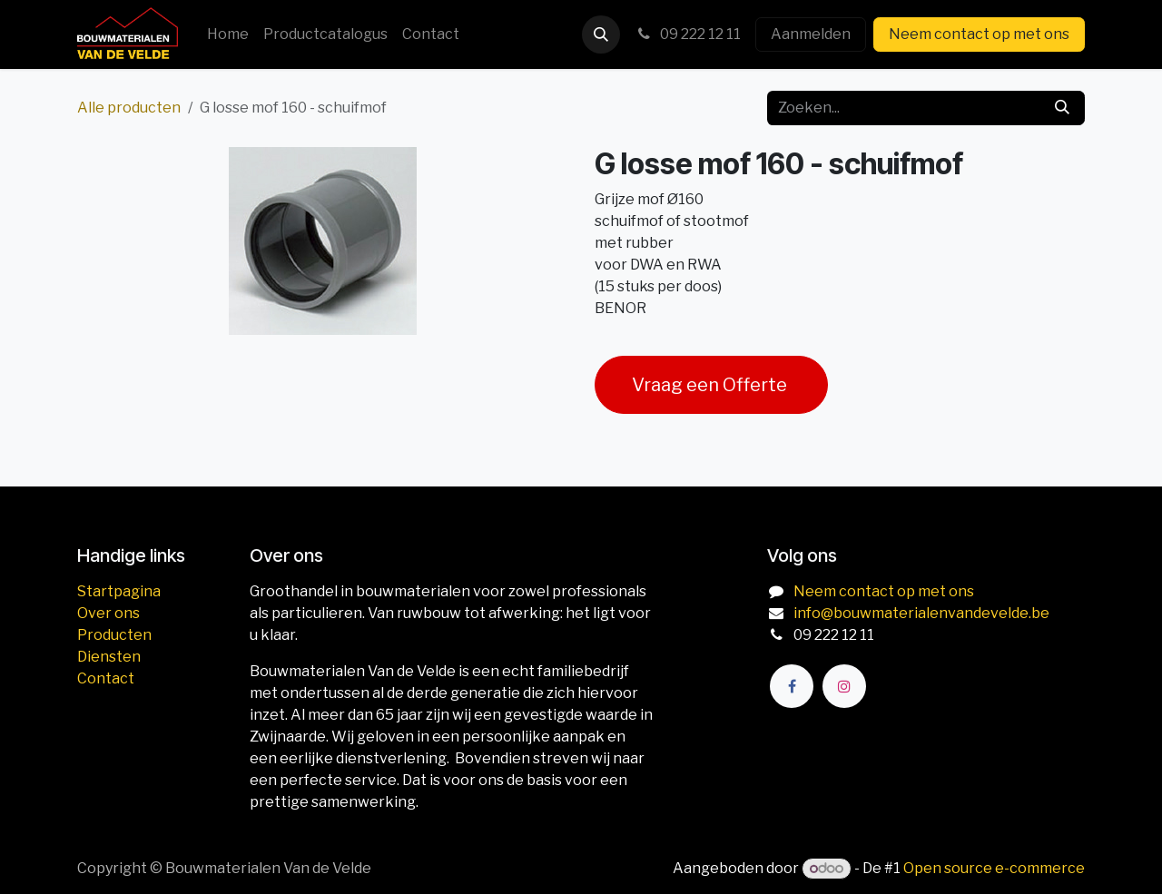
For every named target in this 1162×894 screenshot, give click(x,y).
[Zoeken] (1062, 108)
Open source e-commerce (994, 868)
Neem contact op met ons (979, 34)
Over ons (108, 613)
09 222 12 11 (688, 34)
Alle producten (129, 107)
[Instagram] (844, 686)
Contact (105, 678)
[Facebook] (791, 686)
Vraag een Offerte (711, 385)
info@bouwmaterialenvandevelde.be (921, 613)
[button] (601, 34)
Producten (114, 634)
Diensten (109, 656)
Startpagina (119, 591)
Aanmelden (811, 34)
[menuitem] (228, 34)
